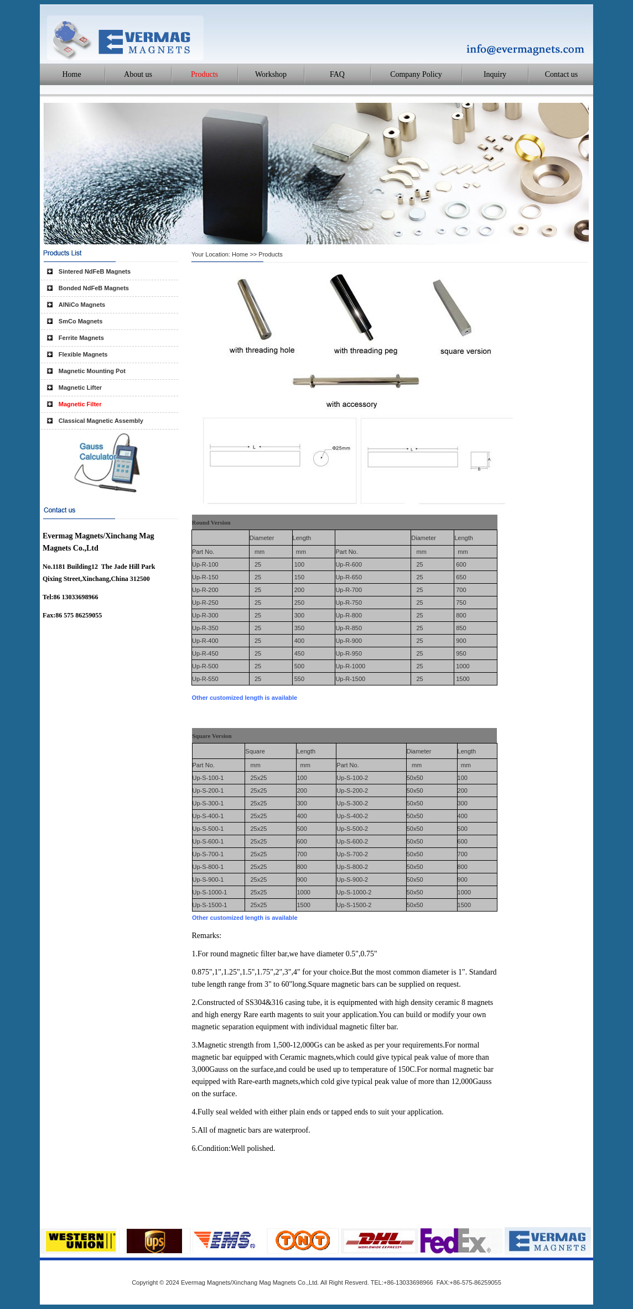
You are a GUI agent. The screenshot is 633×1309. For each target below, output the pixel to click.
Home (71, 74)
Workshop (271, 74)
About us (138, 74)
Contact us (561, 74)
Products (204, 74)
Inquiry (495, 74)
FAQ (337, 74)
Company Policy (416, 74)
